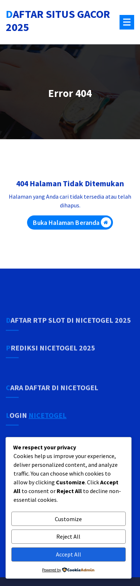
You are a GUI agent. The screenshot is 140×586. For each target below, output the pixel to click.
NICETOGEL (48, 430)
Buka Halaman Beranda (72, 225)
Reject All (68, 536)
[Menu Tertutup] (127, 22)
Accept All (68, 554)
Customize (68, 519)
